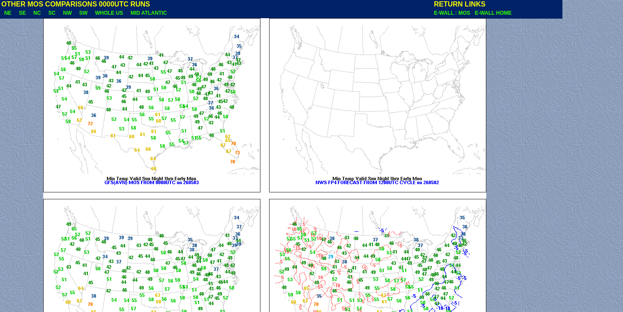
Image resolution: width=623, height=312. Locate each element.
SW (83, 13)
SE (22, 13)
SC (51, 13)
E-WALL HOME (493, 13)
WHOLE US (109, 13)
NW (67, 13)
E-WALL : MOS (453, 13)
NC (37, 13)
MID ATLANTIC (149, 13)
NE (7, 13)
